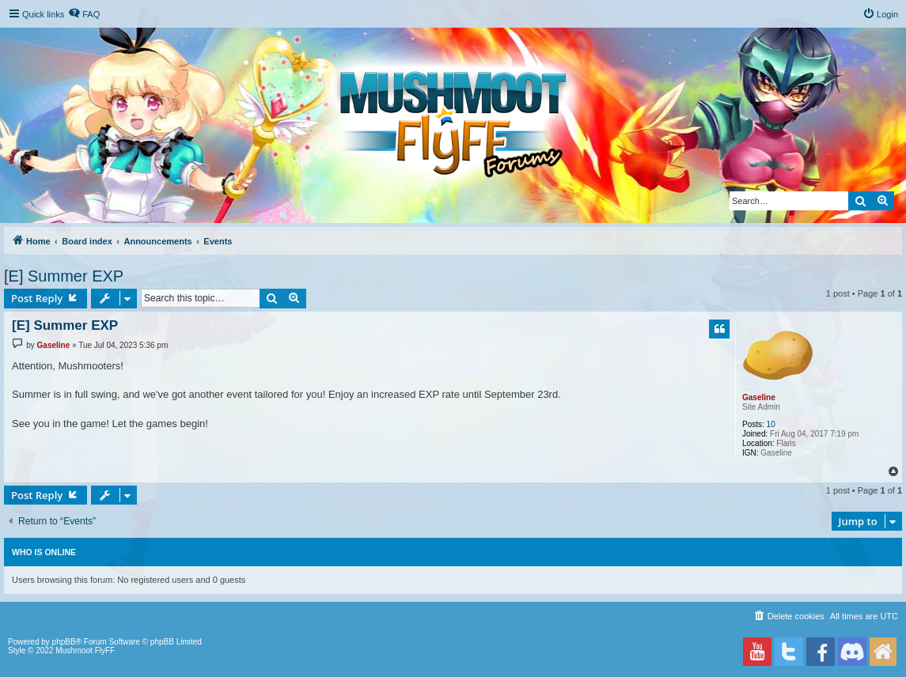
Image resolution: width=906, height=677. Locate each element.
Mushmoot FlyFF (85, 650)
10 (771, 424)
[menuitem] (84, 14)
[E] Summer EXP (63, 276)
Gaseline (758, 397)
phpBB (64, 641)
